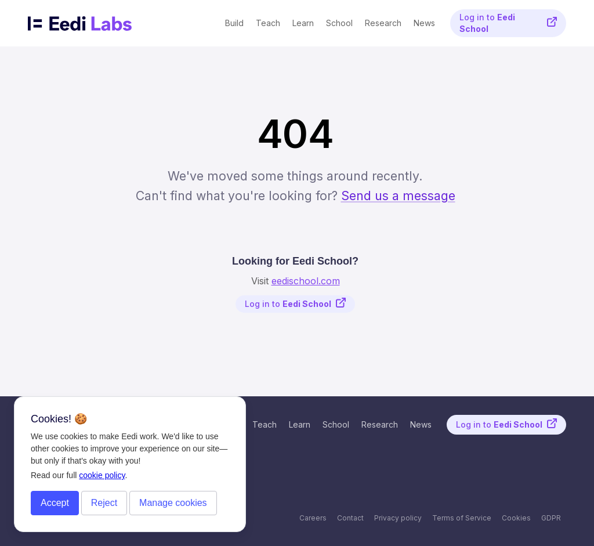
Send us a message (398, 195)
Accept (55, 503)
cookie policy (102, 475)
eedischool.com (305, 281)
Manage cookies (173, 503)
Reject (104, 503)
